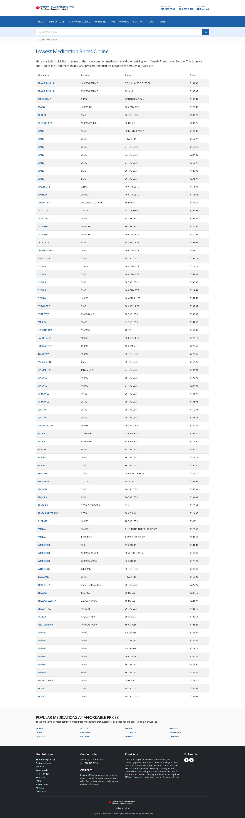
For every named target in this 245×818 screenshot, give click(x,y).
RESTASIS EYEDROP (48, 513)
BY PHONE (165, 6)
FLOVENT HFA (45, 330)
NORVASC (43, 457)
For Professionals (80, 21)
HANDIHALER (44, 337)
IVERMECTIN (44, 361)
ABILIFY (39, 728)
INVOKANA (43, 353)
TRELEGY (42, 592)
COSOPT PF (44, 202)
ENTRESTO (43, 314)
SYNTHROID (44, 568)
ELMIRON (43, 298)
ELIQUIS (42, 266)
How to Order (42, 774)
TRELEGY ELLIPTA (47, 600)
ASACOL (42, 107)
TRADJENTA (44, 584)
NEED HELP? (202, 6)
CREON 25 (43, 210)
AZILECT (42, 115)
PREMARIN (43, 481)
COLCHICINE (44, 186)
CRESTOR (43, 218)
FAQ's (38, 781)
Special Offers (42, 784)
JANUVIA (42, 377)
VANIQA (42, 616)
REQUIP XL (43, 497)
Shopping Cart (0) (45, 759)
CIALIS (41, 130)
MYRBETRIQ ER (46, 425)
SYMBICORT (44, 545)
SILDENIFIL (43, 521)
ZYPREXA (174, 736)
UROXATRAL (44, 608)
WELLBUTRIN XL (46, 680)
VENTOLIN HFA (45, 624)
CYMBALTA (130, 732)
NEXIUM (42, 449)
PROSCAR (43, 489)
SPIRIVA (42, 529)
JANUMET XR (44, 369)
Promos (124, 21)
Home (41, 21)
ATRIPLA (173, 728)
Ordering (101, 21)
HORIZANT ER (45, 345)
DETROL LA (43, 242)
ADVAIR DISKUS (46, 83)
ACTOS (84, 728)
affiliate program (96, 775)
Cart (162, 21)
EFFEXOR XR (44, 258)
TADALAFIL (43, 576)
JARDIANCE (43, 393)
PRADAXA (43, 473)
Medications (56, 21)
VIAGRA (41, 632)
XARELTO (43, 688)
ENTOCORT (44, 306)
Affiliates (40, 788)
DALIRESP (43, 226)
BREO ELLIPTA (45, 122)
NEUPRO (42, 433)
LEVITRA (42, 409)
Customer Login (43, 763)
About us (40, 766)
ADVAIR (129, 728)
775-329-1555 (168, 8)
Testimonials (42, 770)
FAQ (113, 21)
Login (151, 21)
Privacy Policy (122, 808)
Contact (204, 8)
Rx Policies (40, 777)
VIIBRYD (42, 672)
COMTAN (43, 194)
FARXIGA (42, 322)
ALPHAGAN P (44, 99)
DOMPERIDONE (46, 250)
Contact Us (41, 791)
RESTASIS (43, 505)
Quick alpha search (47, 39)
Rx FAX (182, 6)
